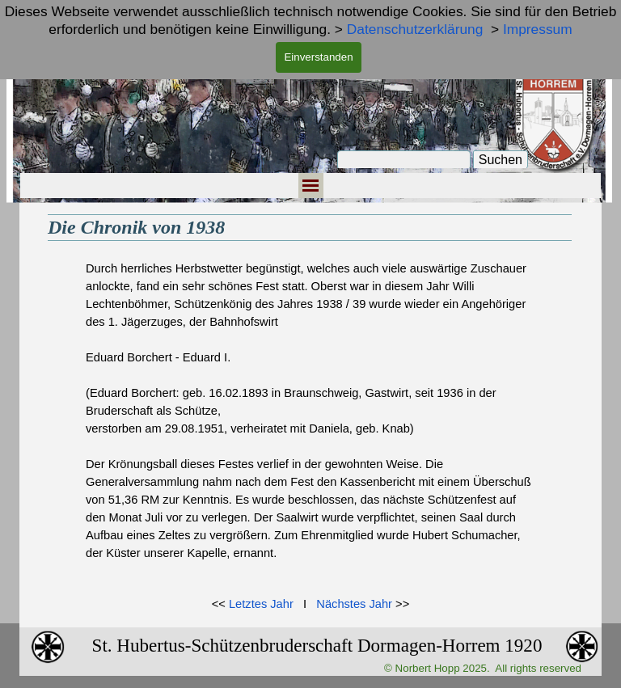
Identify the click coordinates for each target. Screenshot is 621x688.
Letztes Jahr (261, 603)
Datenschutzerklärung (415, 29)
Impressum (537, 29)
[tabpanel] (310, 420)
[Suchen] (404, 160)
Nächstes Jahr (354, 603)
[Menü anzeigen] (310, 185)
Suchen (500, 160)
